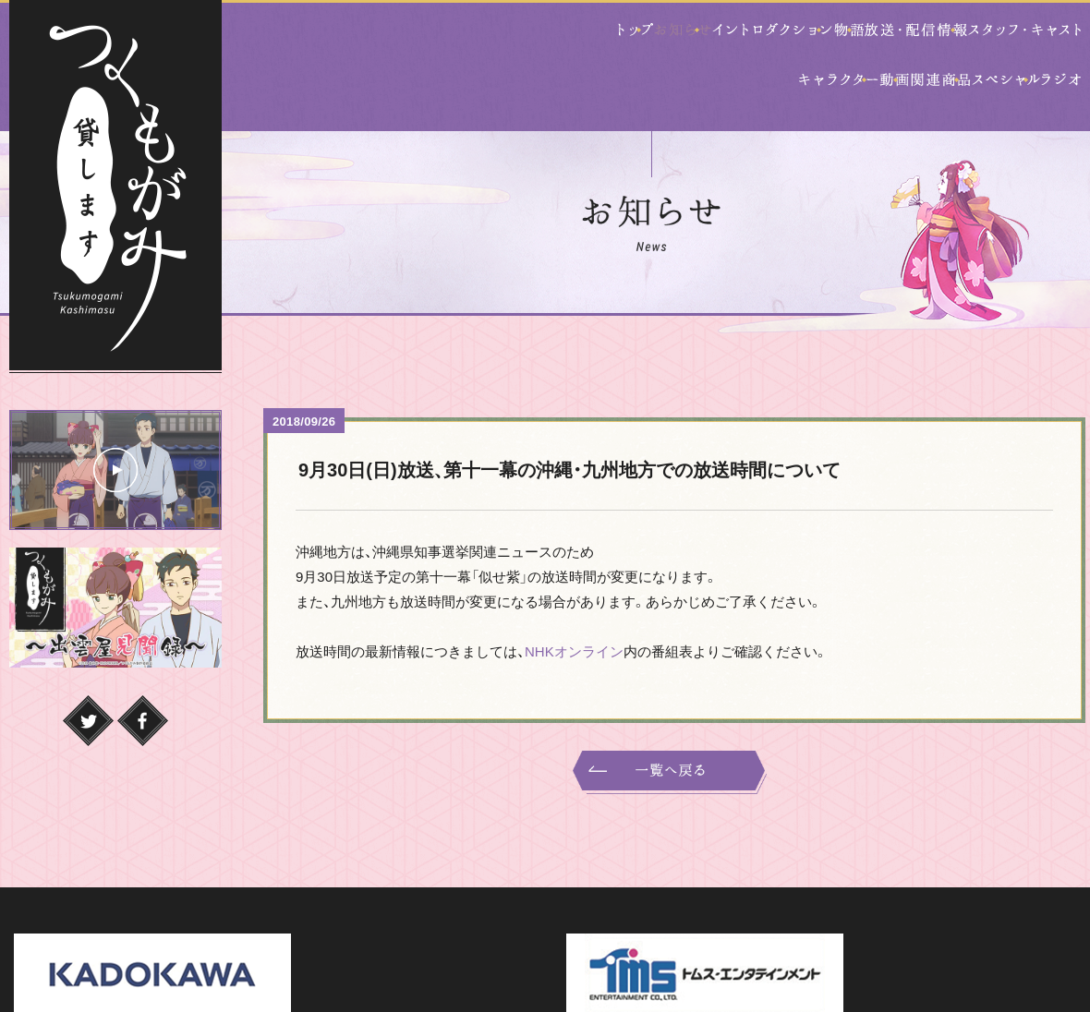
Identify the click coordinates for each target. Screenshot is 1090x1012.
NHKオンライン (574, 606)
